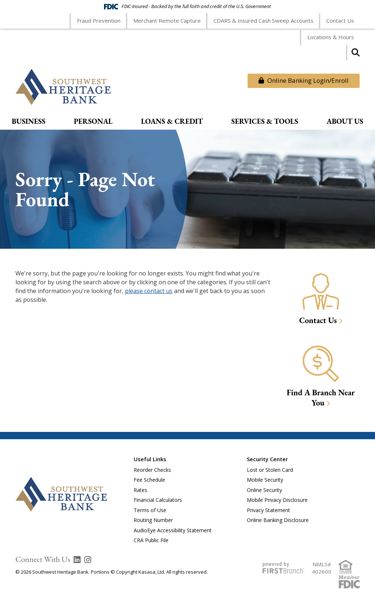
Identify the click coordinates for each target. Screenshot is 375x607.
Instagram (87, 560)
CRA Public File (151, 540)
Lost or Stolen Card (270, 469)
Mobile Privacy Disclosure (277, 499)
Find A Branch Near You (321, 397)
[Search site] (356, 54)
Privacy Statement (268, 510)
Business (28, 121)
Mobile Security (265, 479)
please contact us (148, 291)
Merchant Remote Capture (167, 20)
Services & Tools (264, 121)
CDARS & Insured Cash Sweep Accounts (263, 20)
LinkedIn (77, 560)
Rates (140, 489)
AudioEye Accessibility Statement (173, 530)
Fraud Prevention (98, 20)
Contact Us (340, 20)
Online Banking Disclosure (278, 520)
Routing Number (153, 520)
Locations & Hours (330, 37)
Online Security (264, 489)
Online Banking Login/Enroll (304, 80)
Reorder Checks (152, 469)
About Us (345, 121)
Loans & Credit (172, 121)
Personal (93, 121)
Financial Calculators (158, 499)
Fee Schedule (149, 479)
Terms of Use (150, 510)
